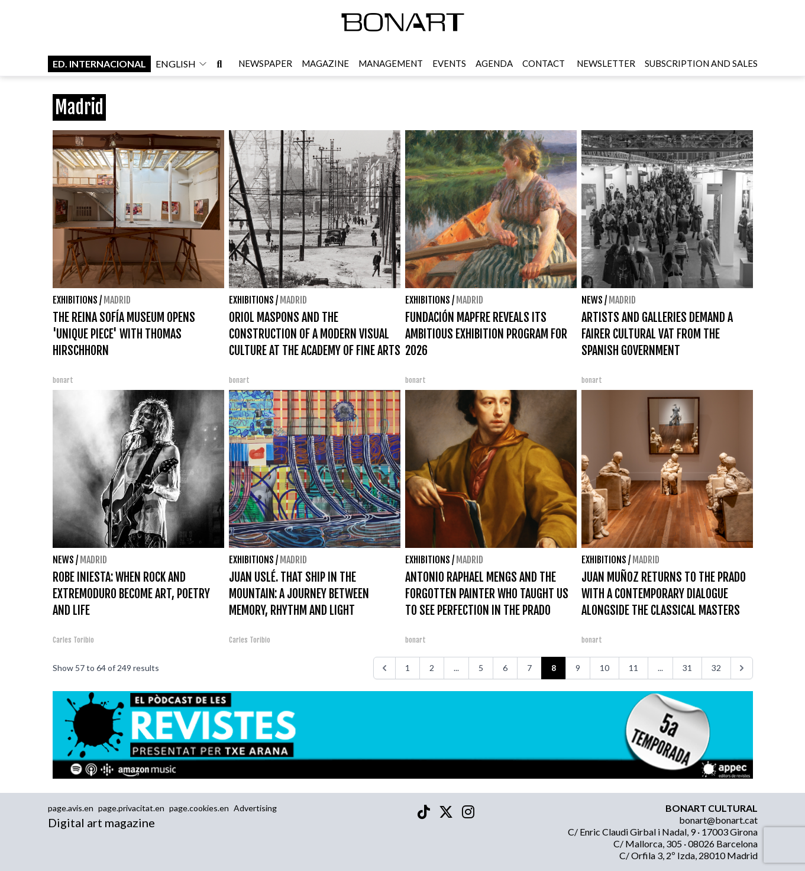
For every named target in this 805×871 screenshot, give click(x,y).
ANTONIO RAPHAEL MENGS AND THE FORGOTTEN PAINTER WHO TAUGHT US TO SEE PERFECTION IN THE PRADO (486, 594)
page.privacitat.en (131, 808)
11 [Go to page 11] (633, 668)
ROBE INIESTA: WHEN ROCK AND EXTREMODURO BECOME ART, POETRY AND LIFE (131, 594)
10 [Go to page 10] (604, 668)
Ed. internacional (99, 64)
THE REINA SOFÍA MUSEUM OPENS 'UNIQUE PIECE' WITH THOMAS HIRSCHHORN (124, 334)
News (592, 300)
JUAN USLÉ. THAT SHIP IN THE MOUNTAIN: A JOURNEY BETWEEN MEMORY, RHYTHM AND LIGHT (299, 594)
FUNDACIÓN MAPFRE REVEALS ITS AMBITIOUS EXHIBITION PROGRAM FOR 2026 (486, 334)
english (182, 64)
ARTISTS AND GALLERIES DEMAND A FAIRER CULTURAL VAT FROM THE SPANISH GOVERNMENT (657, 334)
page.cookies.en (199, 808)
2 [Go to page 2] (431, 668)
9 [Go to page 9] (578, 668)
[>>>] (741, 668)
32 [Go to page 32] (716, 668)
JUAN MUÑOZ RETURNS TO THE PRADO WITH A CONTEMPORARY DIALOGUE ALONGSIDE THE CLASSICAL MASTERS (663, 594)
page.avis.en (70, 808)
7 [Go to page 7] (529, 668)
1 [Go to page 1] (407, 668)
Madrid (117, 300)
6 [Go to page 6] (505, 668)
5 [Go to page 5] (481, 668)
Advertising (255, 808)
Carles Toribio (74, 639)
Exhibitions (75, 300)
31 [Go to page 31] (687, 668)
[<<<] (384, 668)
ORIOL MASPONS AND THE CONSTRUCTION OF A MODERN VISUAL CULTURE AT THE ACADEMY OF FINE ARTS (314, 334)
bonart (63, 380)
